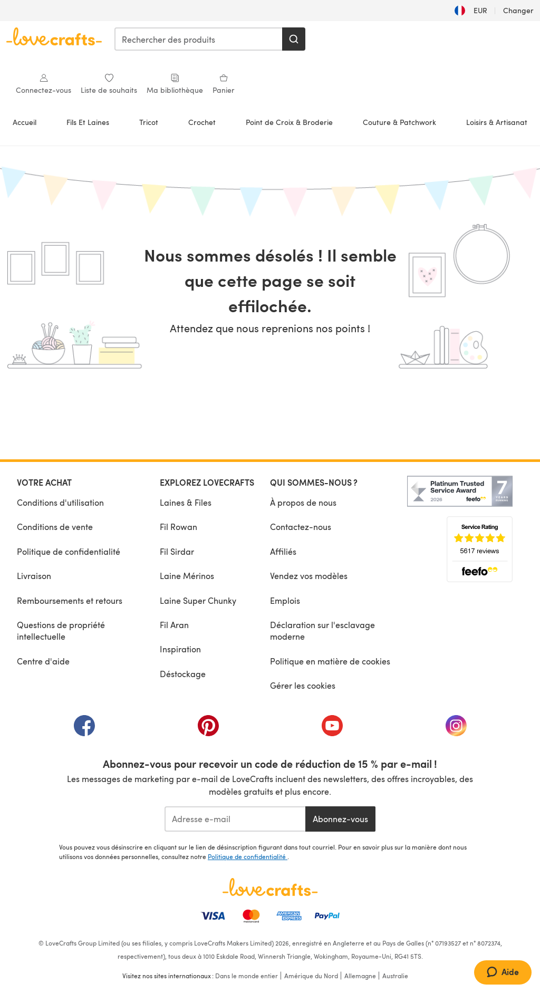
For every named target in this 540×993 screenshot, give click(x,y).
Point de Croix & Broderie (289, 122)
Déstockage (183, 673)
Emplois (285, 600)
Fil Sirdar (177, 551)
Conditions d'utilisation (60, 502)
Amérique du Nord (311, 975)
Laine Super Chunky (198, 600)
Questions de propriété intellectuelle (61, 630)
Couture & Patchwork (399, 122)
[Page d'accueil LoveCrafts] (270, 887)
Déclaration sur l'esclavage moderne (322, 630)
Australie (395, 975)
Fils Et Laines (87, 122)
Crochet (202, 122)
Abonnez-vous (340, 818)
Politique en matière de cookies (330, 661)
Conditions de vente (55, 526)
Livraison (34, 575)
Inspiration (180, 648)
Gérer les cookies (302, 685)
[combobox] (198, 39)
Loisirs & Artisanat (496, 122)
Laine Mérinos (187, 575)
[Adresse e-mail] (235, 819)
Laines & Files (185, 502)
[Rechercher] (293, 39)
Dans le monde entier (246, 975)
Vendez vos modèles (309, 575)
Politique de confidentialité (68, 551)
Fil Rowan (178, 526)
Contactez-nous (300, 526)
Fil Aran (174, 624)
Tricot (148, 122)
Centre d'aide (43, 661)
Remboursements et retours (69, 600)
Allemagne (360, 975)
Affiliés (283, 551)
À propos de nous (303, 502)
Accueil (24, 122)
